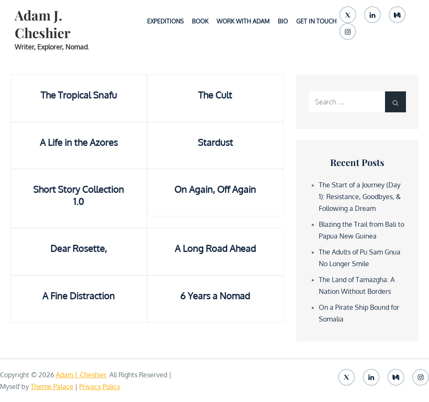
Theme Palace (52, 386)
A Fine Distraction (78, 295)
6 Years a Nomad (215, 295)
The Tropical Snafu (79, 95)
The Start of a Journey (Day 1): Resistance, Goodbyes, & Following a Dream (360, 197)
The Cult (215, 95)
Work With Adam (243, 21)
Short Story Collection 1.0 (78, 195)
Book (200, 21)
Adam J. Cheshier (42, 23)
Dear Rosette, (78, 248)
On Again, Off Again (215, 189)
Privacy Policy (99, 386)
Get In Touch (316, 21)
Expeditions (165, 21)
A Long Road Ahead (215, 248)
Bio (283, 21)
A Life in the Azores (79, 142)
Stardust (215, 142)
